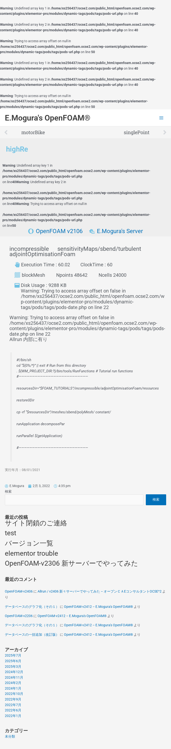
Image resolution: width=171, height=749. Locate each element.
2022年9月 (13, 699)
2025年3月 (13, 666)
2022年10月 (14, 694)
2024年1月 (13, 688)
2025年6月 (13, 661)
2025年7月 (13, 655)
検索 (8, 491)
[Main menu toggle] (161, 118)
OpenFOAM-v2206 (19, 616)
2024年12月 (14, 672)
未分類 (10, 736)
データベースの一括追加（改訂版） (32, 634)
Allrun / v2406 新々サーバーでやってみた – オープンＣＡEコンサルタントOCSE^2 (100, 591)
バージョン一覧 (29, 543)
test (10, 533)
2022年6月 (13, 710)
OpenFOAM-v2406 (19, 591)
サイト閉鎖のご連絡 (36, 523)
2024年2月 (13, 683)
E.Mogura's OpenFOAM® (47, 117)
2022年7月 (13, 705)
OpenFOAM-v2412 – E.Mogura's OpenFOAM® (98, 607)
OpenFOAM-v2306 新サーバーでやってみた (71, 563)
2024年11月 (14, 677)
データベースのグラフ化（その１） (32, 607)
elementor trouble (31, 553)
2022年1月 (13, 716)
